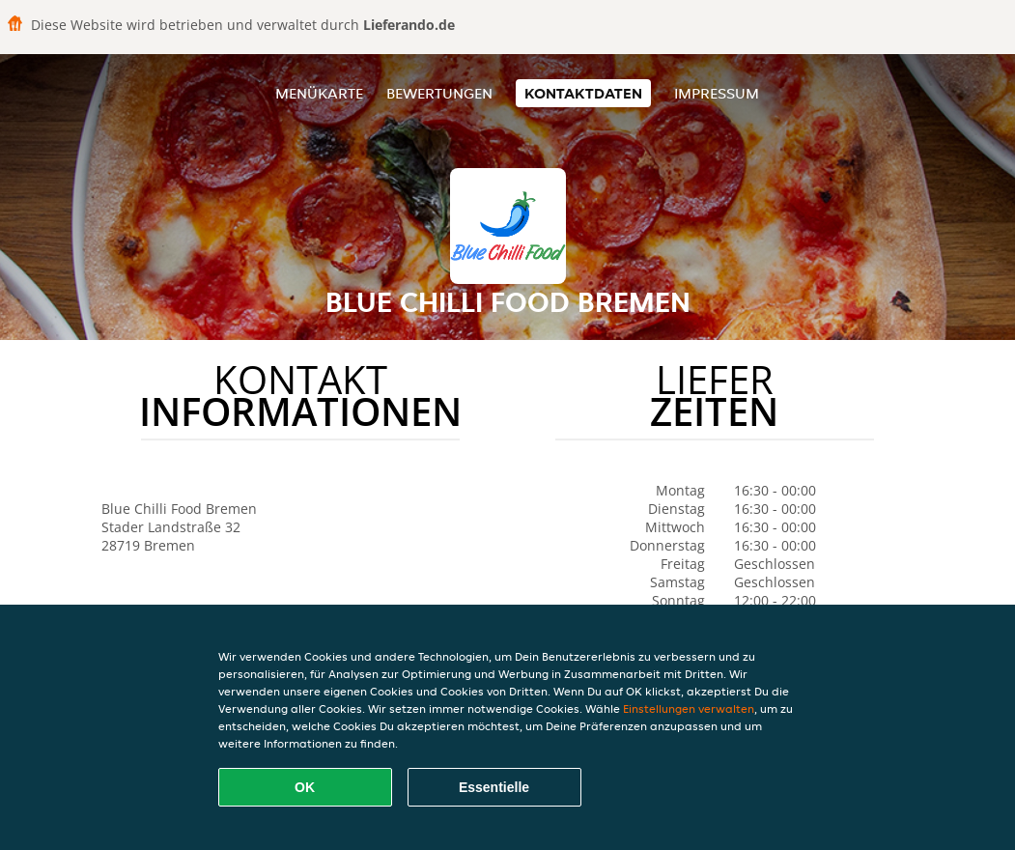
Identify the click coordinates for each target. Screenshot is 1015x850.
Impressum (716, 93)
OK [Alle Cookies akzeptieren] (305, 787)
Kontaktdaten (583, 93)
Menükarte (319, 93)
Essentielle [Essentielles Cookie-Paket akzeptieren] (494, 787)
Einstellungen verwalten (688, 708)
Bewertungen (439, 93)
